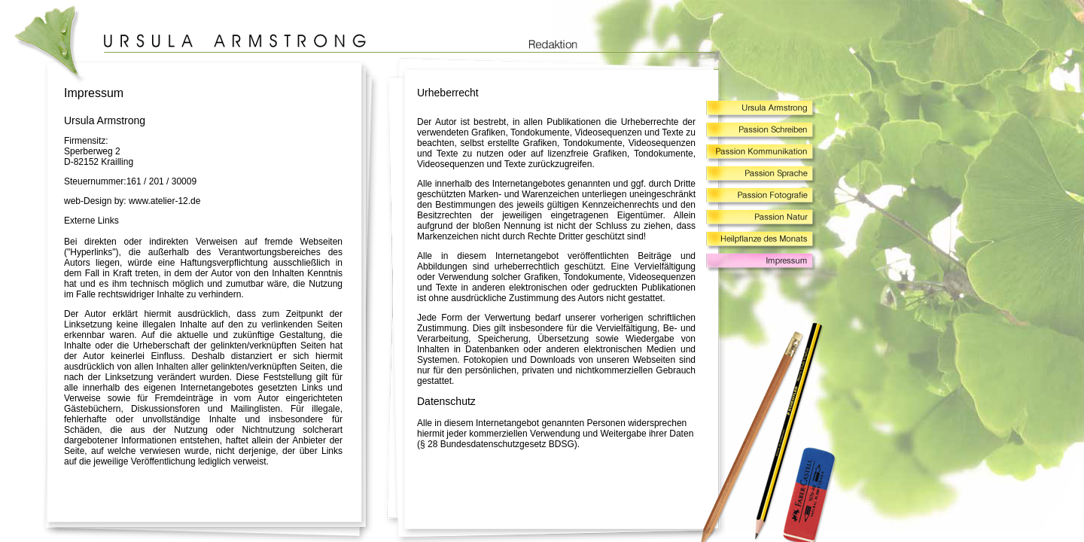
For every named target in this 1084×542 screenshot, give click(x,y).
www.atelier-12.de (164, 201)
